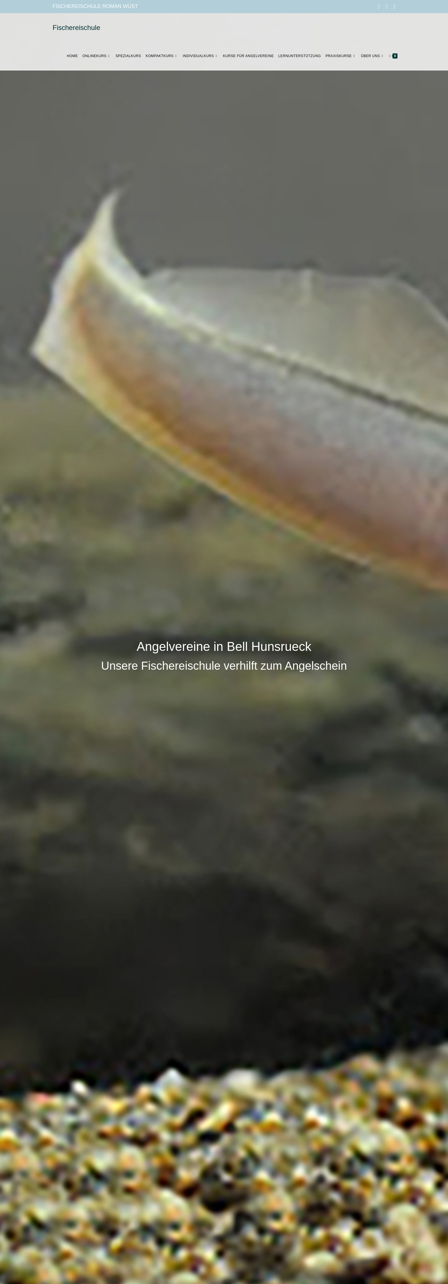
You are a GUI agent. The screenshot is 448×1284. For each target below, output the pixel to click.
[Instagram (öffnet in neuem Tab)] (386, 6)
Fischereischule (76, 27)
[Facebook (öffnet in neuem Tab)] (379, 6)
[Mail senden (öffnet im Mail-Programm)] (393, 6)
